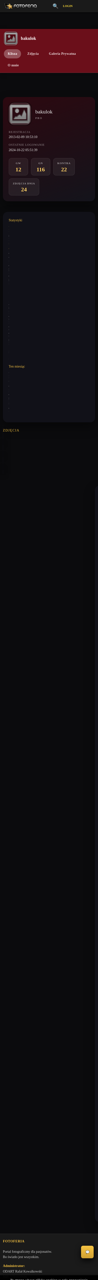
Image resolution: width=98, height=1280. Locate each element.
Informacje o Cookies (17, 1094)
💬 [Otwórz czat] (87, 1252)
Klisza (12, 54)
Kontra (7, 1027)
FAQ (6, 1110)
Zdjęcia (33, 54)
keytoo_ (14, 499)
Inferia (7, 1018)
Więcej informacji (49, 1272)
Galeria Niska (12, 1010)
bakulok (14, 537)
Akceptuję (49, 1259)
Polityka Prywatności (17, 1085)
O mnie (13, 65)
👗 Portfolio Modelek (18, 1035)
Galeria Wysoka (13, 1002)
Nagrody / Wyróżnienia (19, 1051)
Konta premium (13, 1119)
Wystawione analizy (20, 244)
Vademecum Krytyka (17, 993)
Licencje (9, 1102)
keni (12, 652)
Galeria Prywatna (62, 54)
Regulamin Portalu (15, 1077)
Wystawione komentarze (23, 227)
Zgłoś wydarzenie (15, 1135)
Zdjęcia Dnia (12, 1043)
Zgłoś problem (13, 1127)
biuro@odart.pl (13, 967)
